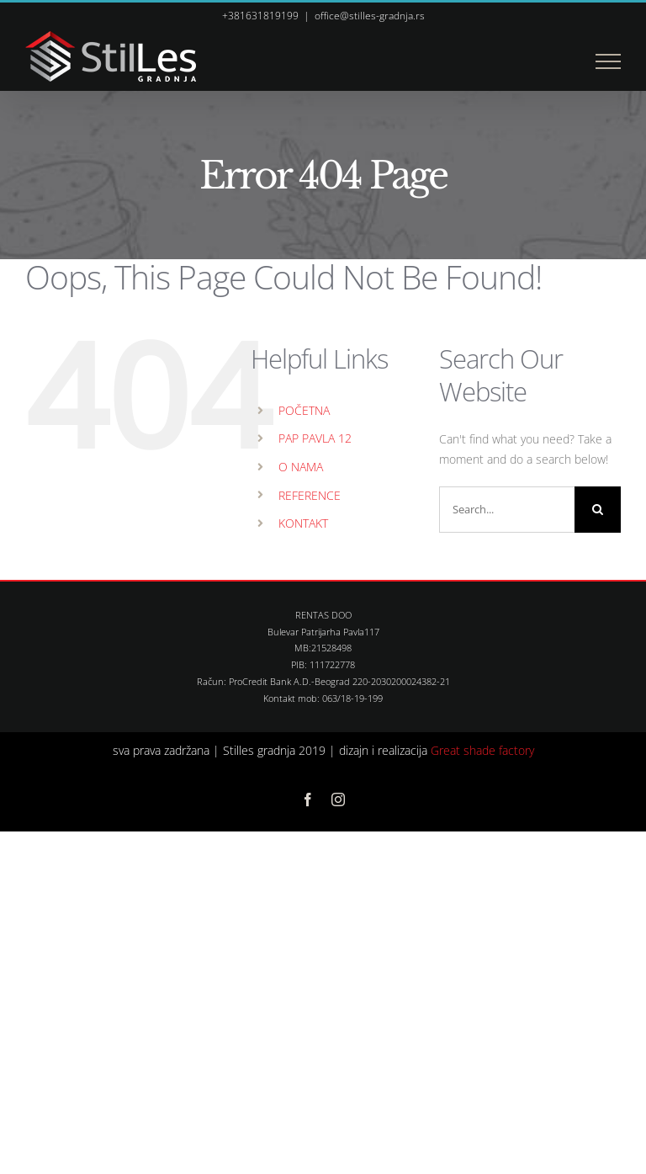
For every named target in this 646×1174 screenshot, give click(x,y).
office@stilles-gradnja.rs (370, 15)
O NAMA (300, 467)
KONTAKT (303, 523)
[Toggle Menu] (608, 61)
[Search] (598, 509)
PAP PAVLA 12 (315, 438)
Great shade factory (482, 750)
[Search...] (507, 509)
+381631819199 (260, 15)
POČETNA (304, 410)
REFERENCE (309, 495)
